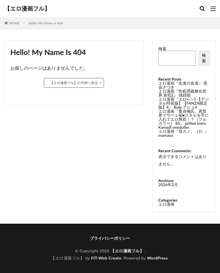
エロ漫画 (166, 204)
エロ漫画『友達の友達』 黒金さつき (183, 85)
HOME (14, 23)
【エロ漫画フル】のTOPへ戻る (74, 83)
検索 (162, 48)
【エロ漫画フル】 (27, 8)
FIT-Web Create (106, 258)
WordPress (157, 258)
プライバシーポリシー (110, 238)
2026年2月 (168, 184)
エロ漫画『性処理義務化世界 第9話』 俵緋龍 (182, 93)
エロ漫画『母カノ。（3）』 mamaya (183, 133)
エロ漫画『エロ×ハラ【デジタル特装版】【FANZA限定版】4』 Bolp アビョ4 (183, 103)
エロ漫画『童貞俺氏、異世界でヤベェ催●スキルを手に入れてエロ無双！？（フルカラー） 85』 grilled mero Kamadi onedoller (183, 119)
